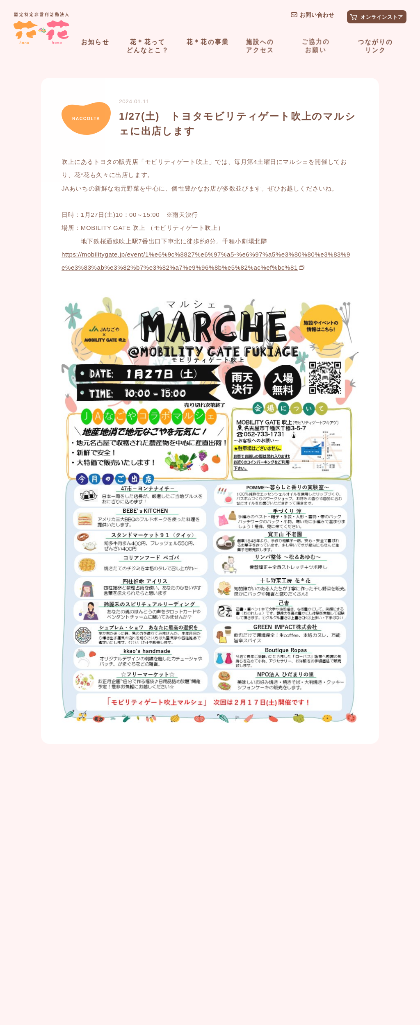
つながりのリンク (375, 45)
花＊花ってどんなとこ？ (147, 45)
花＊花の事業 (208, 41)
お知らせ (95, 41)
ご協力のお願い (315, 45)
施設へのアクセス (260, 45)
